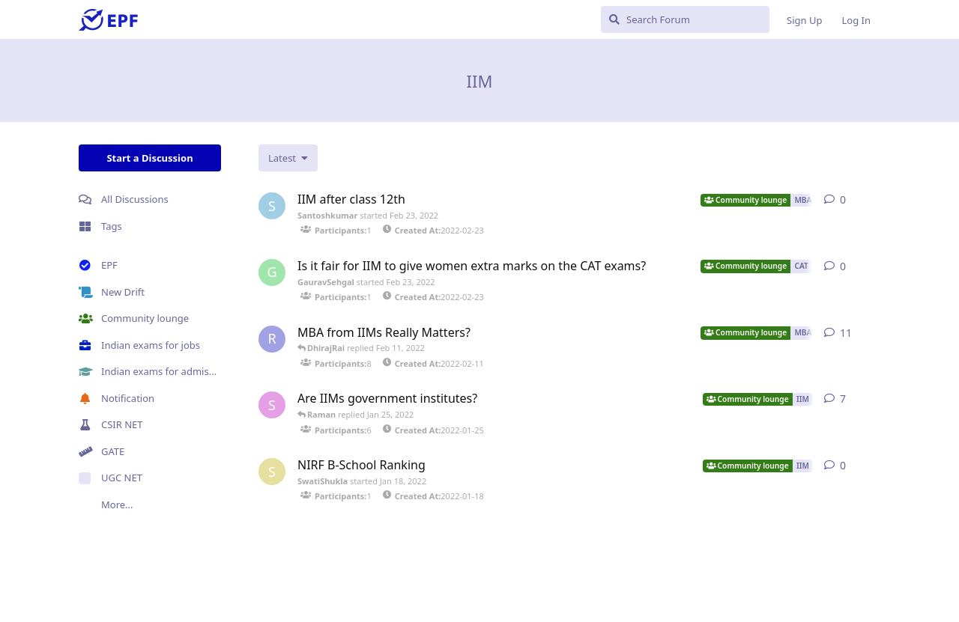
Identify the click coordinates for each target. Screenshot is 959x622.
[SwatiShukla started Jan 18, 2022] (271, 471)
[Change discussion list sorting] (288, 157)
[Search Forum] (685, 19)
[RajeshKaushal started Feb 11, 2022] (271, 339)
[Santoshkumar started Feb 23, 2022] (271, 205)
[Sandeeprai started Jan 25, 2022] (271, 404)
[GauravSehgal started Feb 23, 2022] (271, 272)
